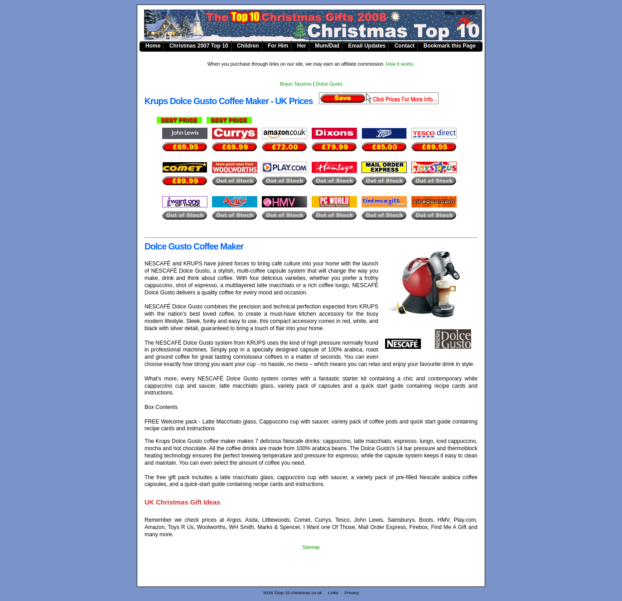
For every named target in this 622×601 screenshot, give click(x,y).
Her (301, 46)
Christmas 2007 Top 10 (198, 46)
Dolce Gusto (329, 84)
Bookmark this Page (450, 46)
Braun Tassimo (296, 84)
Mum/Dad (327, 46)
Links (333, 592)
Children (248, 46)
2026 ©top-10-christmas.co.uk (292, 592)
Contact (405, 46)
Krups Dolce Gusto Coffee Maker (316, 25)
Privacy (351, 592)
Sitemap (311, 547)
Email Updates (367, 46)
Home (152, 46)
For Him (278, 46)
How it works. (400, 64)
